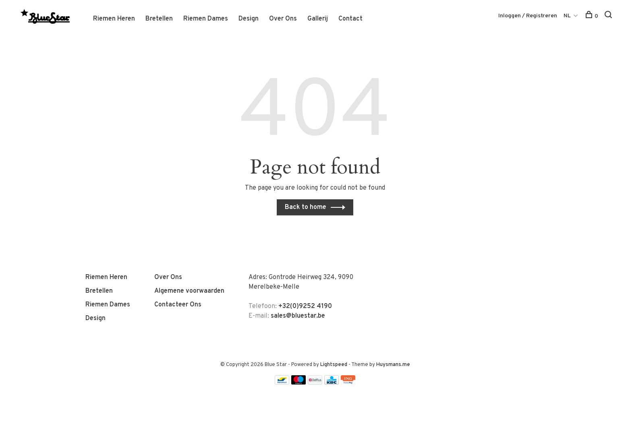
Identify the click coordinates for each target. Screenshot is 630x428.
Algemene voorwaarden (189, 291)
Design (248, 19)
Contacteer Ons (177, 305)
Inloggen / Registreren (527, 15)
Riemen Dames (205, 19)
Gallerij (317, 19)
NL (567, 15)
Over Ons (283, 19)
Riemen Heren (114, 19)
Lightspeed (333, 365)
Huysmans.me (393, 365)
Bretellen (159, 19)
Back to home (305, 207)
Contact (350, 19)
